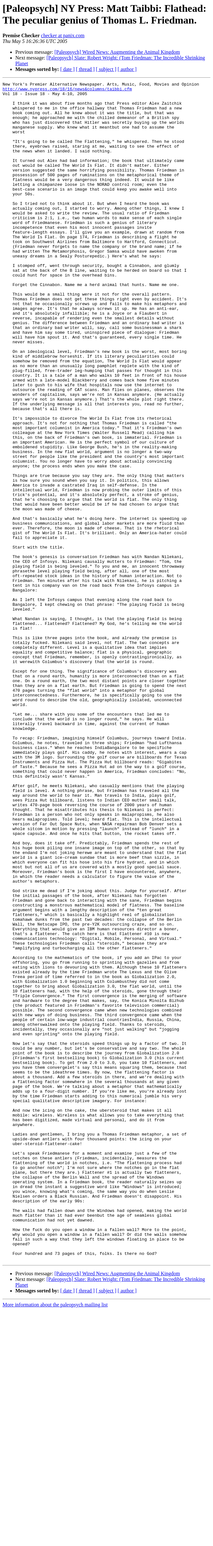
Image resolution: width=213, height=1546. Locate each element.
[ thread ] (85, 69)
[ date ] (67, 69)
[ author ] (127, 69)
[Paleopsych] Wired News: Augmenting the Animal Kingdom (117, 52)
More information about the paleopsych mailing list (55, 1540)
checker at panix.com (62, 35)
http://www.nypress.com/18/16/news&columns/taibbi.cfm (67, 91)
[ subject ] (106, 69)
